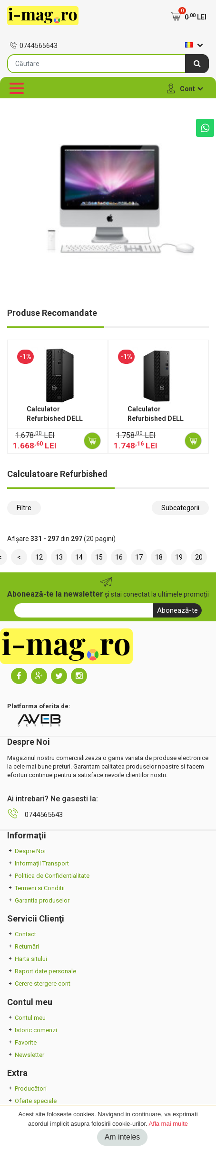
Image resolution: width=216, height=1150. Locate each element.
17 (139, 557)
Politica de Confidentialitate (48, 875)
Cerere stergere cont (38, 983)
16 (119, 557)
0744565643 (34, 45)
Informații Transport (38, 863)
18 (159, 557)
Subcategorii (180, 508)
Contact (21, 934)
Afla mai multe (168, 1123)
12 (39, 557)
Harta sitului (27, 958)
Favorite (22, 1042)
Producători (27, 1088)
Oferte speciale (32, 1100)
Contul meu (26, 1017)
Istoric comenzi (32, 1030)
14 (79, 557)
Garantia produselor (38, 900)
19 (179, 557)
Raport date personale (41, 971)
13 (59, 557)
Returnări (23, 946)
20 (199, 557)
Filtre (24, 508)
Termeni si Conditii (36, 888)
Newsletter (25, 1054)
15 (99, 557)
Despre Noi (26, 851)
